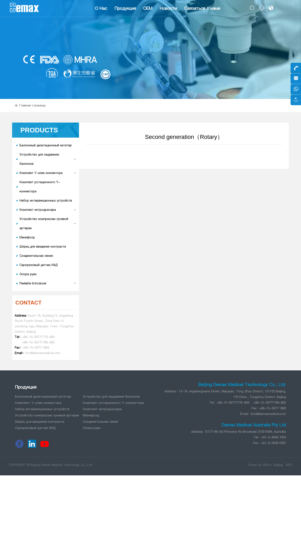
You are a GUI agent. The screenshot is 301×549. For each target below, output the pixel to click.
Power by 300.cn (260, 465)
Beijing (278, 465)
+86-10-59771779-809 (38, 337)
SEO (289, 465)
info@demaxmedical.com (268, 414)
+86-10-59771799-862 (38, 342)
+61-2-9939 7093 (273, 437)
